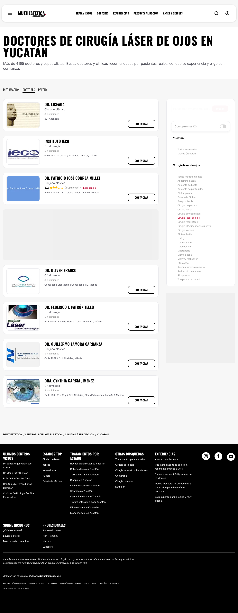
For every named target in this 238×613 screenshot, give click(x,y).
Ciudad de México (52, 459)
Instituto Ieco (56, 141)
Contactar (142, 124)
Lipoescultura (185, 242)
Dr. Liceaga (54, 104)
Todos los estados (187, 149)
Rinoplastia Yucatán (81, 480)
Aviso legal (90, 583)
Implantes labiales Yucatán (85, 485)
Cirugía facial (185, 209)
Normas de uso (37, 583)
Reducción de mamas (189, 271)
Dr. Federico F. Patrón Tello (69, 307)
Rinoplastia (184, 275)
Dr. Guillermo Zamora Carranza (73, 344)
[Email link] (231, 457)
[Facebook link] (218, 457)
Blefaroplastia (185, 193)
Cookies (52, 583)
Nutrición (120, 486)
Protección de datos (14, 583)
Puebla (46, 475)
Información (11, 89)
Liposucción (184, 246)
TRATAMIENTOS (84, 13)
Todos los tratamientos (190, 176)
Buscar (220, 108)
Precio (42, 89)
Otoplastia (183, 262)
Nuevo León (49, 470)
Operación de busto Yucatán (85, 496)
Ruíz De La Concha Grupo (17, 478)
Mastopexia (184, 250)
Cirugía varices (186, 230)
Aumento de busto (187, 184)
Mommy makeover (188, 258)
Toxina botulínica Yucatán (84, 474)
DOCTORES (102, 13)
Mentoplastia (185, 254)
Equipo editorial (11, 535)
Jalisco (46, 464)
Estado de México (52, 481)
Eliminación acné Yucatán (84, 507)
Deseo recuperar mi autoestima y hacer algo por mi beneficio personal (173, 487)
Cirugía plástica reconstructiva (194, 225)
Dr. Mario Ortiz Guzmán (15, 472)
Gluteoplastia (185, 234)
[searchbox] (192, 109)
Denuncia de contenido (16, 541)
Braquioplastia (185, 201)
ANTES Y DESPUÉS (173, 13)
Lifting (181, 238)
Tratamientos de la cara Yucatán (88, 501)
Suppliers (47, 546)
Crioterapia (121, 475)
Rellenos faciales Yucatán (84, 469)
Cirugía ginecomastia (189, 213)
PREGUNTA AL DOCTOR (145, 13)
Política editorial (110, 583)
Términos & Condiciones (16, 588)
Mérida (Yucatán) (187, 153)
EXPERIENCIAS (121, 13)
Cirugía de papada (187, 205)
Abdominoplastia (187, 180)
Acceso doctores (51, 530)
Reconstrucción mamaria (191, 267)
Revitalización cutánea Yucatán (87, 463)
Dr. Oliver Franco (60, 270)
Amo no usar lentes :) (166, 459)
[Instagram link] (206, 457)
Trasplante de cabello (189, 279)
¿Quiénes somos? (12, 530)
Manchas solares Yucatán (84, 512)
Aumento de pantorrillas (190, 189)
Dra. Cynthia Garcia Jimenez (69, 381)
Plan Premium (50, 535)
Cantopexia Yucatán (81, 490)
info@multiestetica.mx (48, 575)
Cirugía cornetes (124, 481)
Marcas (46, 541)
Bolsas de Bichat (187, 197)
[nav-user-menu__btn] (227, 13)
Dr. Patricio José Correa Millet (72, 178)
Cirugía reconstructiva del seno (132, 470)
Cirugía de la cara (124, 464)
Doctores (29, 89)
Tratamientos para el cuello (130, 459)
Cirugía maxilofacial (188, 221)
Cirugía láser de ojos (189, 217)
